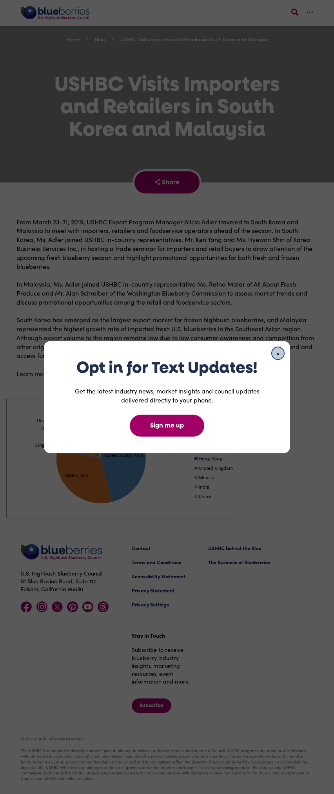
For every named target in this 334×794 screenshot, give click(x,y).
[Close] (278, 353)
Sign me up (167, 425)
